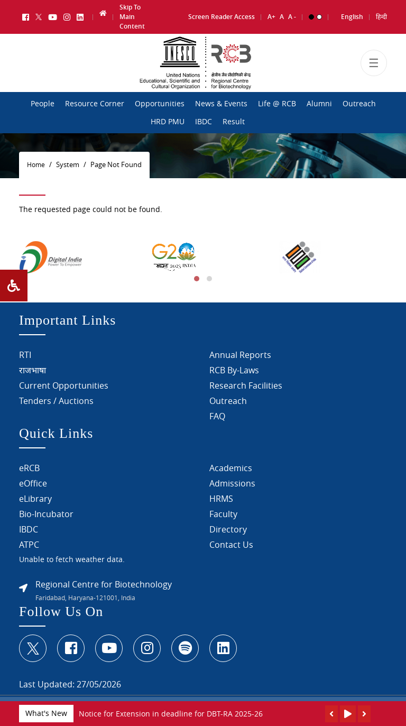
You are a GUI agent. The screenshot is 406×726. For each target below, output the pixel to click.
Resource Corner (94, 103)
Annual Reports (240, 356)
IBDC (203, 121)
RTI (25, 356)
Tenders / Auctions (56, 402)
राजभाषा (32, 371)
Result (234, 121)
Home (36, 164)
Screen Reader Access (221, 14)
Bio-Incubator (46, 515)
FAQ (217, 417)
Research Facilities (245, 386)
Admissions (232, 485)
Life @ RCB (277, 103)
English (352, 14)
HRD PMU (167, 121)
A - (292, 14)
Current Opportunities (63, 386)
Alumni (319, 103)
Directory (228, 531)
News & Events (221, 103)
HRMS (221, 500)
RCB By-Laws (234, 371)
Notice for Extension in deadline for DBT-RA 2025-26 (171, 714)
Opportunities (159, 103)
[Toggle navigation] (374, 67)
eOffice (33, 485)
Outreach (359, 103)
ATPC (29, 546)
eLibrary (35, 500)
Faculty (223, 515)
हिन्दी (381, 14)
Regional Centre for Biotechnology (103, 586)
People (42, 103)
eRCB (29, 469)
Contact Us (231, 546)
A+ (271, 14)
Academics (230, 469)
